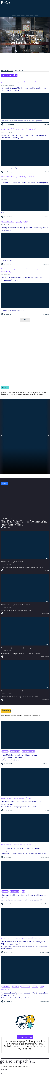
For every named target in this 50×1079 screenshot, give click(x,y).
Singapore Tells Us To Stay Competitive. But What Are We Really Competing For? (23, 136)
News (16, 70)
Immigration (20, 844)
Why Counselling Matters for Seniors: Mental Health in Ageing (22, 568)
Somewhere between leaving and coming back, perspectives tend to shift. (22, 900)
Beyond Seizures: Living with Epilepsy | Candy (16, 611)
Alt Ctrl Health (6, 565)
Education (5, 751)
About (3, 1071)
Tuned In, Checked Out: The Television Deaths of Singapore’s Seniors (21, 278)
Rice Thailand (5, 1069)
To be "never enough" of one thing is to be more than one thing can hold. (21, 121)
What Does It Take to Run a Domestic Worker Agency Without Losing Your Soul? (23, 943)
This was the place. (6, 260)
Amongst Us (6, 519)
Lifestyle (30, 176)
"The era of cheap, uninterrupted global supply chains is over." (18, 807)
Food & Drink (5, 986)
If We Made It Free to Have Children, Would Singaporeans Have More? (19, 756)
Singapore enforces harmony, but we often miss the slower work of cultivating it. (24, 853)
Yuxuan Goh (9, 903)
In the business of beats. (8, 213)
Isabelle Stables (24, 51)
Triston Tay (9, 314)
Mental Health (6, 271)
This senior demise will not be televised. (12, 310)
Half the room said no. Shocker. (10, 760)
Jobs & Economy (31, 129)
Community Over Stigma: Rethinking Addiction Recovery (20, 654)
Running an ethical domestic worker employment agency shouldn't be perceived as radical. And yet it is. (24, 947)
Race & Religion (37, 31)
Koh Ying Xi (9, 1001)
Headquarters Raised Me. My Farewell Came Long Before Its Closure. (24, 228)
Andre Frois (9, 216)
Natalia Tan (9, 264)
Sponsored (27, 604)
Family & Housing (13, 31)
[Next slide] (48, 35)
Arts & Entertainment (8, 176)
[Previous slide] (2, 35)
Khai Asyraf (9, 764)
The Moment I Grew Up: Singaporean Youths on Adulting (20, 697)
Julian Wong (9, 172)
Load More (25, 320)
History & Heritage (25, 31)
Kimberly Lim (9, 810)
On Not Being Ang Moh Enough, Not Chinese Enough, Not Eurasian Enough (23, 89)
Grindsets (4, 180)
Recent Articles (7, 70)
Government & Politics (28, 751)
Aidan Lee (8, 857)
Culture (22, 70)
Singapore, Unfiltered (7, 85)
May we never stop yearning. (9, 168)
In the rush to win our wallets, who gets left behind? (15, 998)
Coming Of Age (5, 224)
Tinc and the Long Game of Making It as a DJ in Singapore (25, 182)
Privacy (3, 1074)
